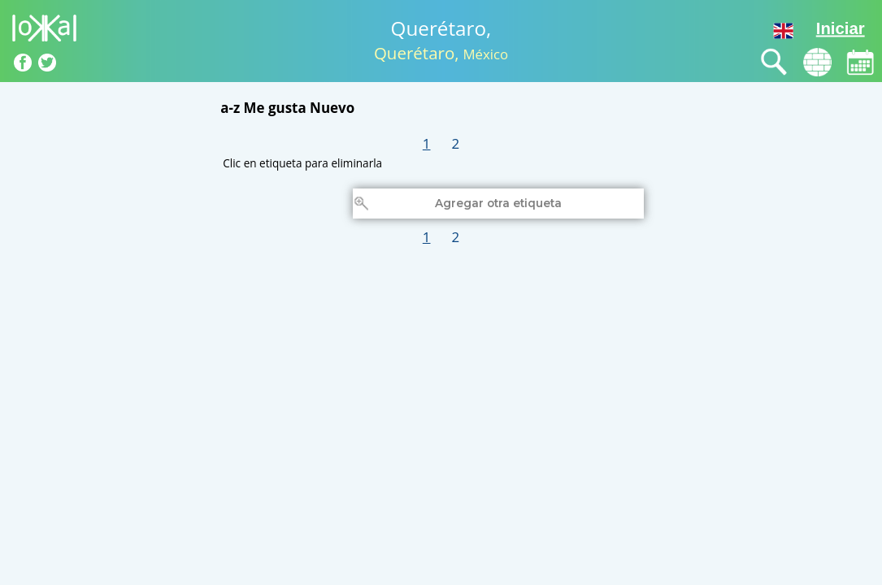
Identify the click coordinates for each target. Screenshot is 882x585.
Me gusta (275, 107)
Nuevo (332, 107)
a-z (230, 107)
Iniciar (840, 28)
